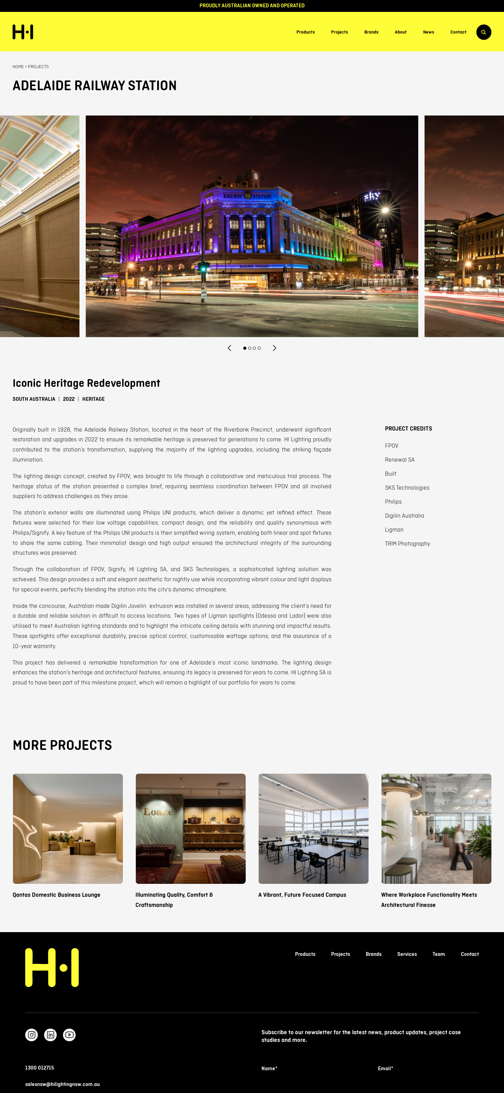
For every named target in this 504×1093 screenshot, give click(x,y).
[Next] (274, 348)
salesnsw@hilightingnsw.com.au (62, 1084)
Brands (371, 32)
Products (305, 32)
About (401, 32)
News (428, 32)
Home (18, 66)
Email (385, 1069)
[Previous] (229, 348)
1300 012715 (39, 1068)
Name (269, 1069)
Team (439, 954)
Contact (458, 32)
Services (407, 954)
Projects (339, 32)
